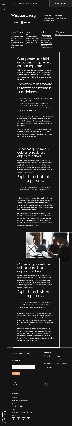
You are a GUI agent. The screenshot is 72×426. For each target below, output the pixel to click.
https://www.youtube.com (63, 35)
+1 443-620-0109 (18, 406)
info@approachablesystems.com (23, 412)
